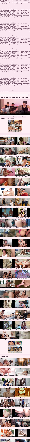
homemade (3, 118)
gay (1, 116)
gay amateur (6, 116)
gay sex (10, 116)
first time (23, 116)
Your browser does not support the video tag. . (15, 107)
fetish (13, 116)
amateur (7, 118)
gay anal (19, 116)
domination (12, 118)
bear (16, 116)
